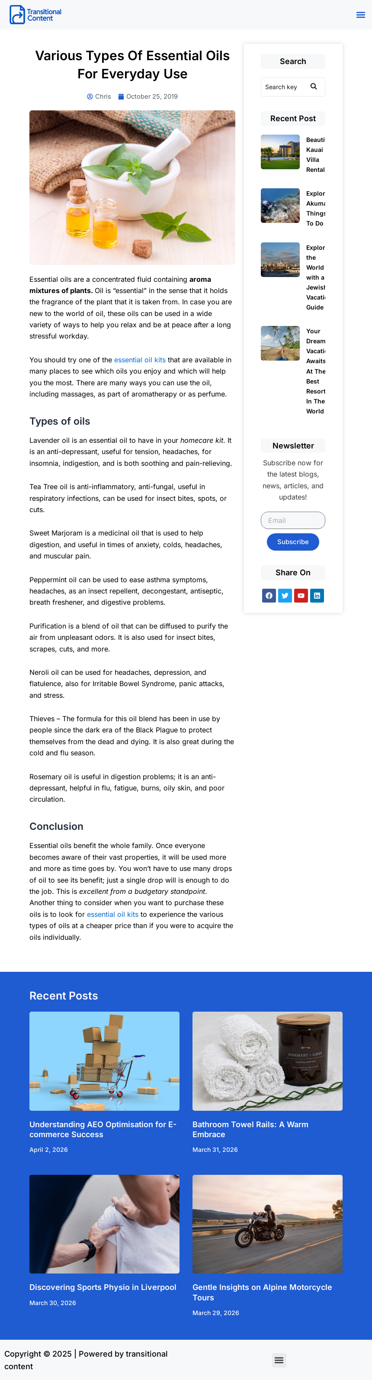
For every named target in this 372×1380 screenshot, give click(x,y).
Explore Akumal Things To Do (317, 208)
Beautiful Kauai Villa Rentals (319, 154)
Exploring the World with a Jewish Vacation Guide (320, 277)
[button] (360, 14)
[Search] (281, 87)
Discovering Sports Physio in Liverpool (102, 1287)
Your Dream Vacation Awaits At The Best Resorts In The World (319, 371)
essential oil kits (140, 359)
